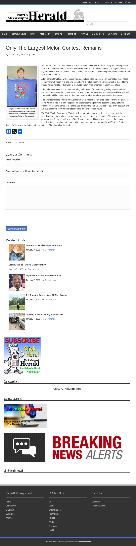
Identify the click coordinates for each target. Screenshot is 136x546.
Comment (10, 182)
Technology (54, 514)
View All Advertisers (67, 389)
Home (4, 34)
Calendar (125, 34)
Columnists (98, 34)
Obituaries (45, 34)
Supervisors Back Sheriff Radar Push (43, 275)
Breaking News (19, 34)
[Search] (106, 23)
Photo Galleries (98, 506)
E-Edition (97, 2)
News (32, 34)
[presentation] (27, 218)
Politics (52, 518)
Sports (58, 34)
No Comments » (49, 250)
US (50, 502)
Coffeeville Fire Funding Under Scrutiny (27, 265)
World (51, 522)
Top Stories (20, 142)
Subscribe (108, 2)
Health (51, 530)
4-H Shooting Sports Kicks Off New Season (46, 295)
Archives (118, 2)
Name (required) (13, 160)
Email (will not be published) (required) (24, 171)
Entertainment (55, 510)
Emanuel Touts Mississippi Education (44, 245)
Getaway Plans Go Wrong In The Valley (44, 314)
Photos (84, 34)
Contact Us (86, 2)
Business (53, 526)
